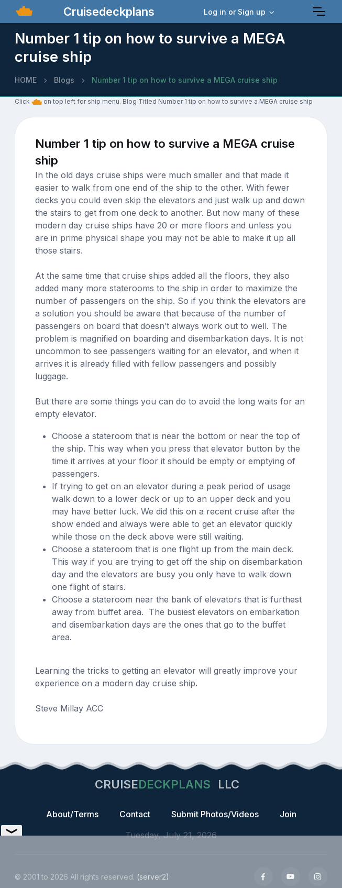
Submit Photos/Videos (215, 814)
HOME (26, 79)
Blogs (64, 79)
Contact (134, 814)
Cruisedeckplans (107, 11)
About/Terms (72, 814)
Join (288, 814)
